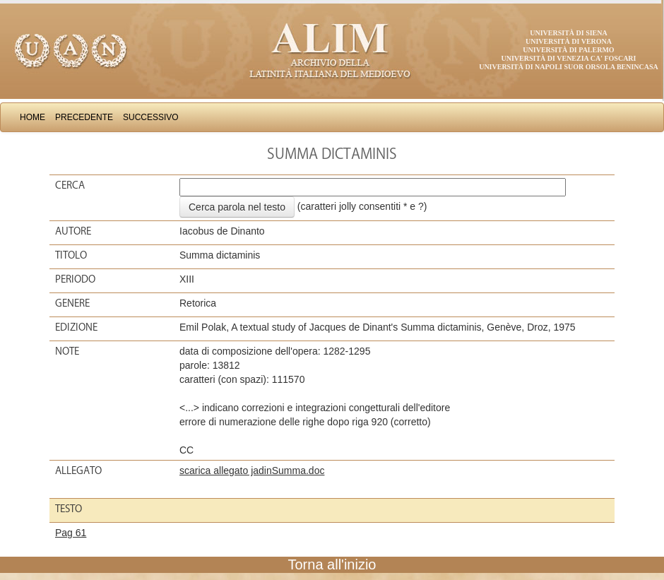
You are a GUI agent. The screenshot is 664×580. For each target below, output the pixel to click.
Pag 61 (70, 532)
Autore (73, 231)
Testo (68, 509)
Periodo (75, 279)
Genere (72, 303)
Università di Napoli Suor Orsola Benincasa (568, 67)
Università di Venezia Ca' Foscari (569, 58)
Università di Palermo (568, 50)
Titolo (71, 255)
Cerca (70, 185)
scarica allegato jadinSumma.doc (251, 470)
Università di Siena (568, 33)
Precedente (84, 117)
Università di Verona (569, 41)
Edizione (76, 327)
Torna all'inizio (332, 564)
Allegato (78, 470)
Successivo (151, 117)
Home (32, 117)
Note (67, 351)
